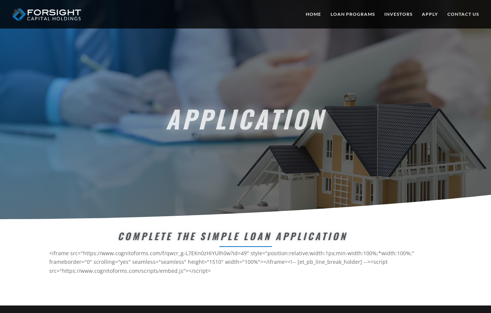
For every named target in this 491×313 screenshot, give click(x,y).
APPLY (430, 14)
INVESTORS (398, 14)
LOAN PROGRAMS (353, 14)
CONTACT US (463, 14)
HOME (313, 14)
